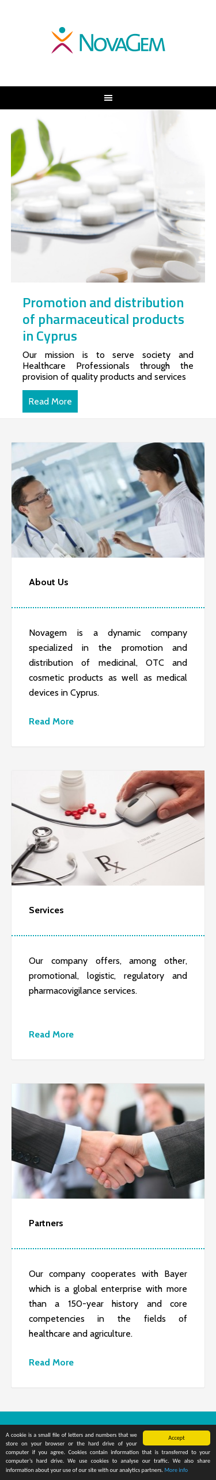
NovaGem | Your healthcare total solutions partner (108, 40)
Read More (50, 401)
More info (176, 1470)
